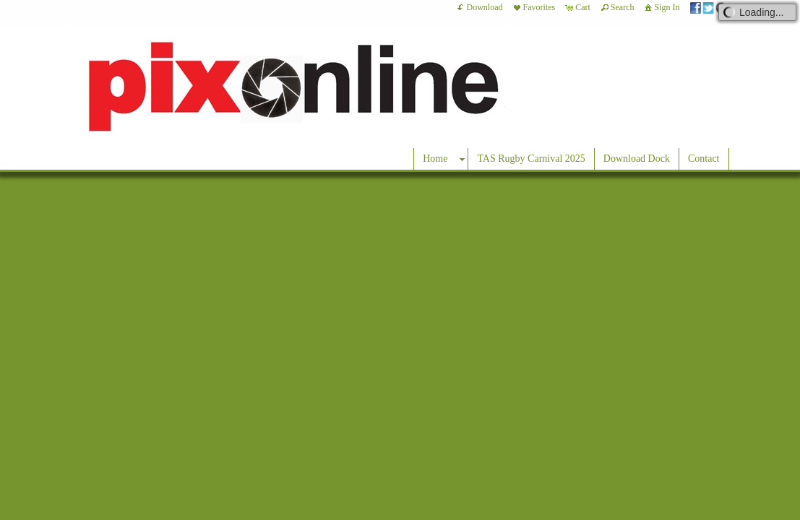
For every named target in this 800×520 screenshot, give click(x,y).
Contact (704, 158)
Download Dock (636, 158)
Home (435, 158)
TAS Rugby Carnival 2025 (531, 158)
